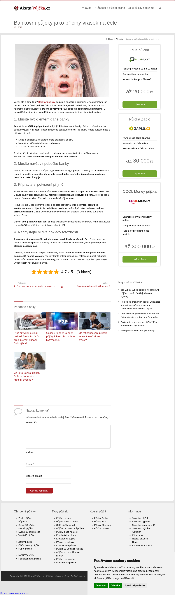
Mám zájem (140, 259)
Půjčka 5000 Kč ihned (67, 521)
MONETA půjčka (26, 555)
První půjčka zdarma (66, 535)
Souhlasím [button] (101, 585)
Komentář (31, 422)
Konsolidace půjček (66, 545)
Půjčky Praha (101, 518)
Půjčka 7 (22, 521)
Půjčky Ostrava (102, 528)
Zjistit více (140, 104)
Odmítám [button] (115, 585)
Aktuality (136, 532)
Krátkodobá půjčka (65, 538)
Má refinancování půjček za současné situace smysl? (93, 336)
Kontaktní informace (142, 545)
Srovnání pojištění (141, 528)
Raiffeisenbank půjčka (29, 558)
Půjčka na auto (63, 518)
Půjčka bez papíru (65, 559)
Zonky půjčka (25, 542)
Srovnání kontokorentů (143, 525)
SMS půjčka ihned (65, 525)
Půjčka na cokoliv (65, 542)
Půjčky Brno (100, 521)
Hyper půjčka (25, 548)
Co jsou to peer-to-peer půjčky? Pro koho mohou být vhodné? (60, 336)
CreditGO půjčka (26, 525)
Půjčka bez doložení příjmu (70, 528)
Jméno (30, 452)
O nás (135, 542)
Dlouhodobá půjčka (66, 562)
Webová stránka (34, 476)
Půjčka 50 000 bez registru (69, 549)
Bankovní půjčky (46, 102)
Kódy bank (137, 535)
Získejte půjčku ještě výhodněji (92, 286)
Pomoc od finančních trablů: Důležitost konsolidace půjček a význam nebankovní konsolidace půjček (140, 305)
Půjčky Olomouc (102, 525)
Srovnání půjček (140, 518)
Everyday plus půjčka (29, 532)
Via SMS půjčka (26, 535)
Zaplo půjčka (24, 518)
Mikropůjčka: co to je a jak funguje (138, 330)
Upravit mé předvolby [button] (134, 585)
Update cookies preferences (14, 593)
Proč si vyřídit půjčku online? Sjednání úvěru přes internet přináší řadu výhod (140, 315)
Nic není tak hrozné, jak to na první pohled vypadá (39, 286)
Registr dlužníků (140, 538)
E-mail (30, 464)
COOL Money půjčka (29, 545)
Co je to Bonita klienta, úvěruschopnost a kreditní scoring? (27, 376)
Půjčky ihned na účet (66, 532)
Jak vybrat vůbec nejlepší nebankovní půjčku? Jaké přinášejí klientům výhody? (140, 293)
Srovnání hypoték (141, 521)
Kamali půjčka (25, 528)
